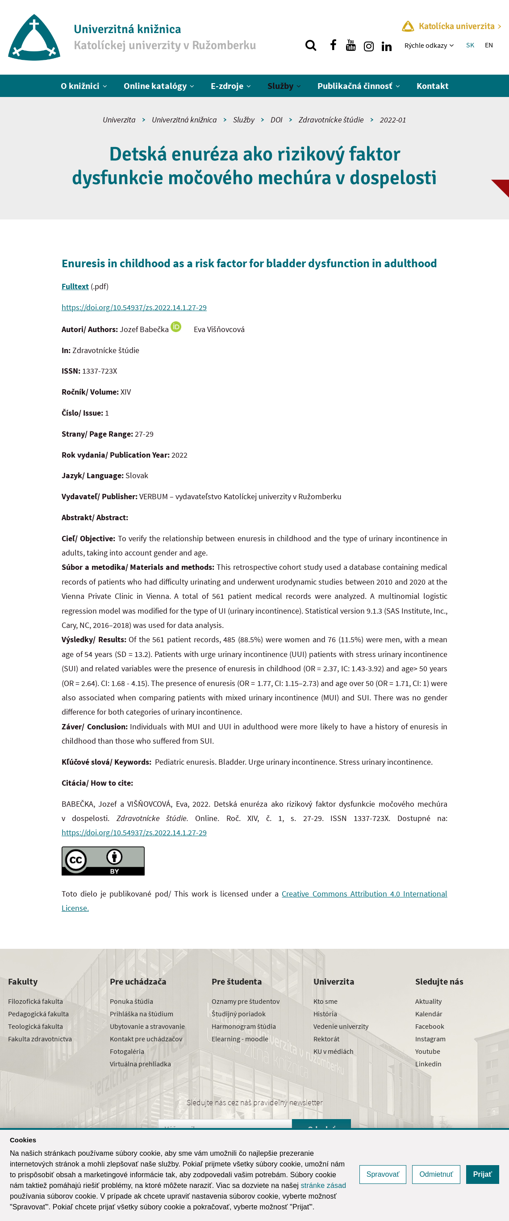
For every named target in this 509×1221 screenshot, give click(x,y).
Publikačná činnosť (354, 85)
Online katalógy (155, 85)
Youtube (427, 1051)
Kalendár (428, 1013)
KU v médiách (333, 1051)
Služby (280, 85)
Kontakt (433, 85)
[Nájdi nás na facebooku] (333, 45)
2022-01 (393, 119)
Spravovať (383, 1174)
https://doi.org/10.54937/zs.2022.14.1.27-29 (134, 307)
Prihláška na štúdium (141, 1013)
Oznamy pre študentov (246, 1001)
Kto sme (325, 1001)
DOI (277, 119)
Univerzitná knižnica (184, 119)
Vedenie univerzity (340, 1026)
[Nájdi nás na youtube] (351, 45)
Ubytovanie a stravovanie (147, 1026)
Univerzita (119, 119)
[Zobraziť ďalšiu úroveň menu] (452, 45)
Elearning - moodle (240, 1038)
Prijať (482, 1174)
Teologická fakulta (35, 1026)
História (325, 1013)
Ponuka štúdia (131, 1001)
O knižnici (80, 85)
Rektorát (326, 1038)
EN (489, 44)
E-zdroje (227, 85)
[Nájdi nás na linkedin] (387, 45)
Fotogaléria (127, 1051)
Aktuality (428, 1001)
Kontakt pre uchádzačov (146, 1038)
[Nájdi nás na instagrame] (369, 45)
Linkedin (428, 1063)
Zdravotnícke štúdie (331, 119)
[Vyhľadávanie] (311, 45)
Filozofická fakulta (35, 1001)
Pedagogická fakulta (38, 1013)
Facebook (429, 1026)
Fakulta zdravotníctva (40, 1038)
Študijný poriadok (239, 1013)
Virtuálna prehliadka (140, 1063)
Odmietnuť (436, 1174)
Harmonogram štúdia (244, 1026)
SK (470, 44)
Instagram (430, 1038)
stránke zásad (323, 1185)
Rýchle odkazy (426, 45)
